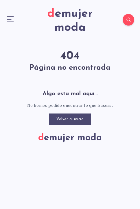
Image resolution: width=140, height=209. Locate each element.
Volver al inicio (70, 119)
